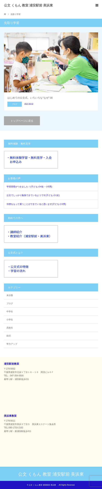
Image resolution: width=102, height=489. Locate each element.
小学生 (9, 319)
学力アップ (11, 344)
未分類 (9, 295)
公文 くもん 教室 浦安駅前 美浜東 (30, 5)
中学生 (9, 311)
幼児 (8, 336)
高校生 (9, 327)
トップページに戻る (22, 120)
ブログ (9, 303)
